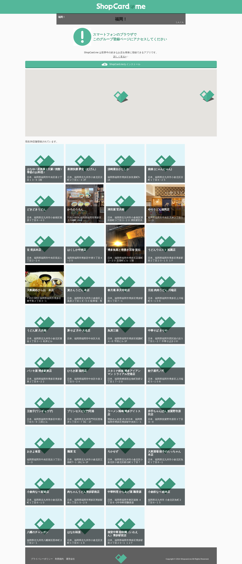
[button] (121, 97)
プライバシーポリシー (42, 559)
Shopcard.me (186, 559)
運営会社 (70, 559)
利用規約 (59, 559)
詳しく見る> (121, 56)
